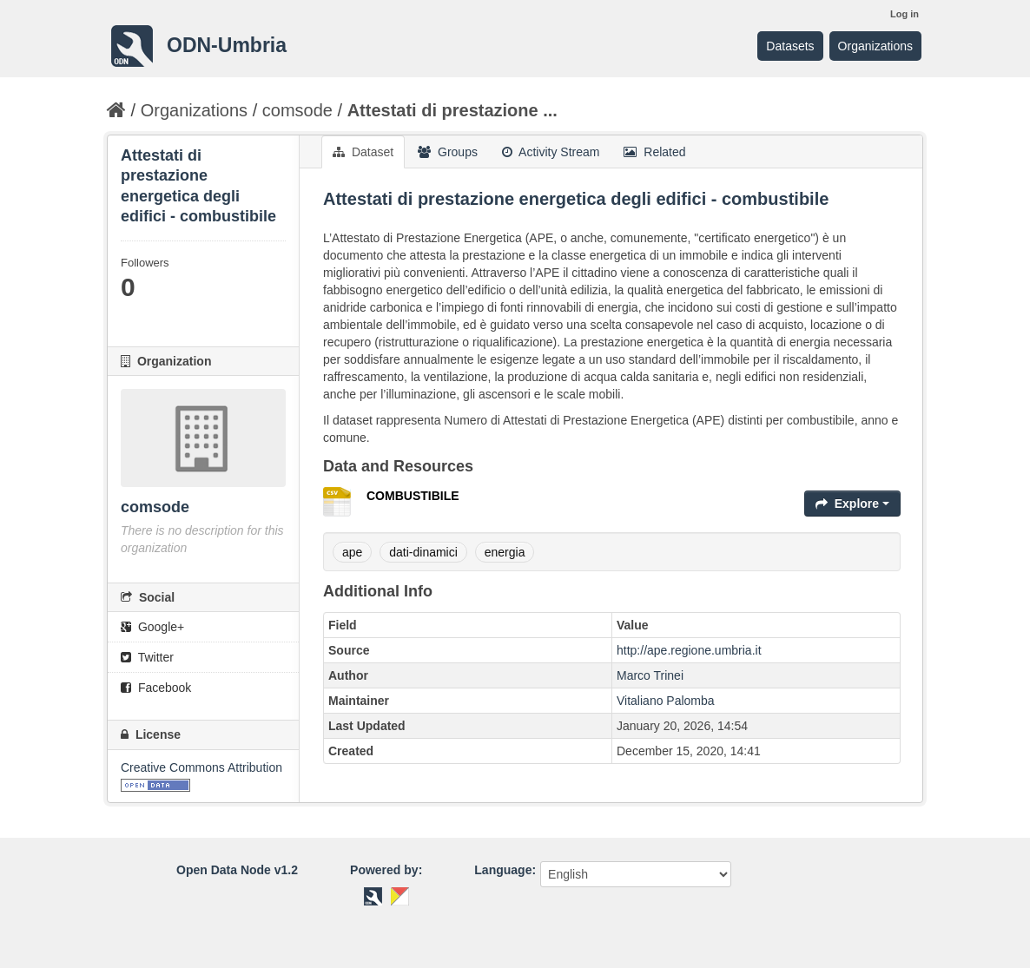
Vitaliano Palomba (666, 701)
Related (654, 152)
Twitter (147, 657)
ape (352, 552)
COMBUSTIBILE (412, 496)
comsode (297, 110)
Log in (904, 14)
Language (503, 870)
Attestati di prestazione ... (452, 110)
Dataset (363, 152)
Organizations (875, 46)
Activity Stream (550, 152)
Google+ (152, 627)
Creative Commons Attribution (201, 767)
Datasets (790, 46)
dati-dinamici (423, 552)
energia (505, 552)
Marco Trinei (650, 675)
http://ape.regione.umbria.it (689, 650)
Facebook (156, 688)
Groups (448, 152)
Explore (852, 503)
